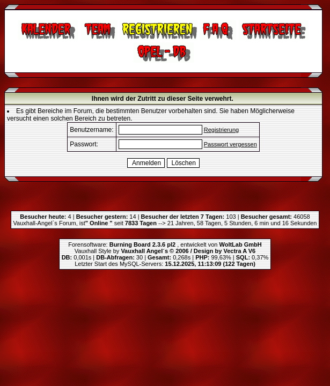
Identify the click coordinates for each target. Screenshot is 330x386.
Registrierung (221, 130)
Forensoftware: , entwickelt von (164, 244)
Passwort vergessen (230, 144)
